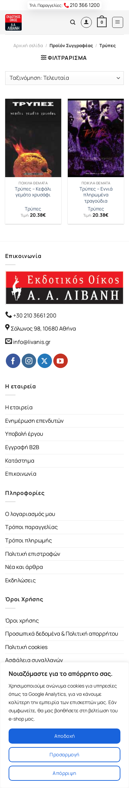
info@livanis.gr (32, 342)
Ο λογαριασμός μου (30, 514)
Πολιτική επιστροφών (32, 554)
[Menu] (117, 22)
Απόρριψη (64, 773)
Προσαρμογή (64, 754)
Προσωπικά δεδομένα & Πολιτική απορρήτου (61, 633)
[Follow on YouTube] (60, 361)
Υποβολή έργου (24, 434)
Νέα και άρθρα (24, 567)
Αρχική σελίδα (28, 45)
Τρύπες (33, 209)
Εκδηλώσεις (20, 580)
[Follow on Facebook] (13, 361)
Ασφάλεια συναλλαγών (34, 660)
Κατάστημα (19, 460)
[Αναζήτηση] (72, 22)
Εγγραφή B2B (22, 447)
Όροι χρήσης (22, 620)
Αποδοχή (64, 736)
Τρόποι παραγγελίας (31, 527)
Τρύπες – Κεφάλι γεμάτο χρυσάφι (33, 192)
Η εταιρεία (19, 407)
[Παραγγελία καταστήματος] (64, 78)
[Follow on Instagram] (29, 361)
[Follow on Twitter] (44, 361)
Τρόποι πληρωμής (28, 540)
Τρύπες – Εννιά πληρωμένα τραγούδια (95, 195)
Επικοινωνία (20, 473)
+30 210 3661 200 (34, 315)
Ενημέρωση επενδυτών (34, 420)
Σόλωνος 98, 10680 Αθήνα (43, 328)
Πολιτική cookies (26, 647)
